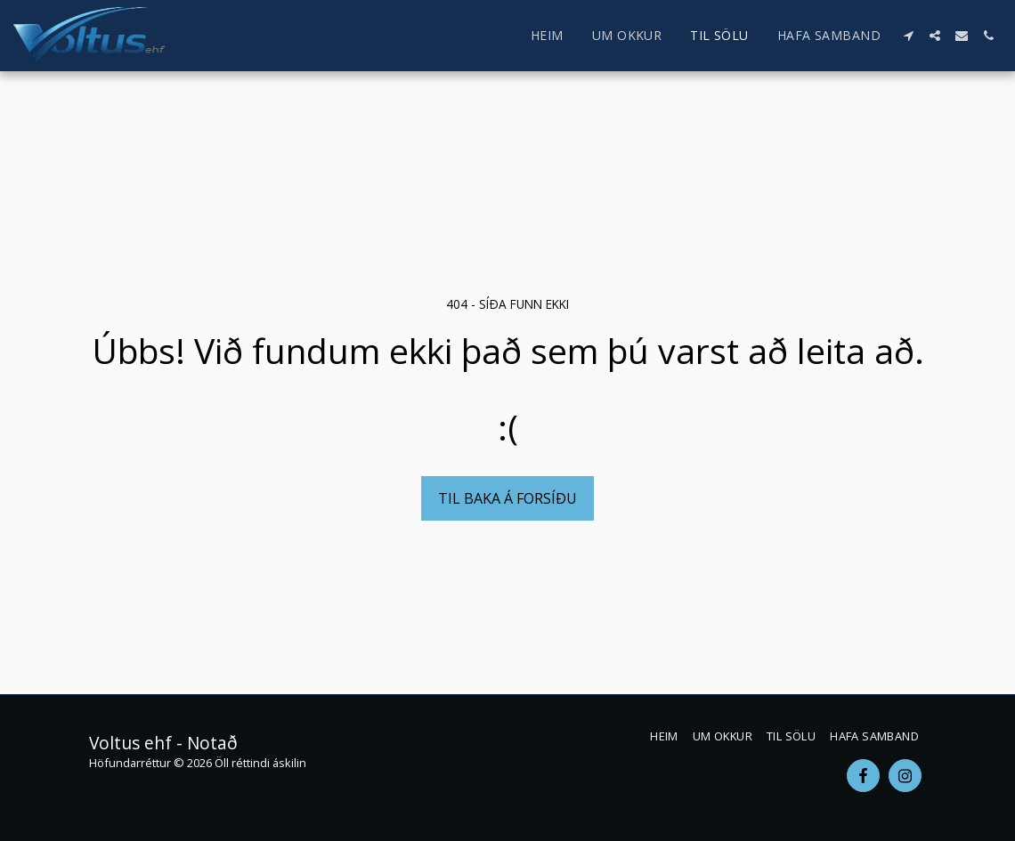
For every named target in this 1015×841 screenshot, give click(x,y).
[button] (908, 35)
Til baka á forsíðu (507, 498)
